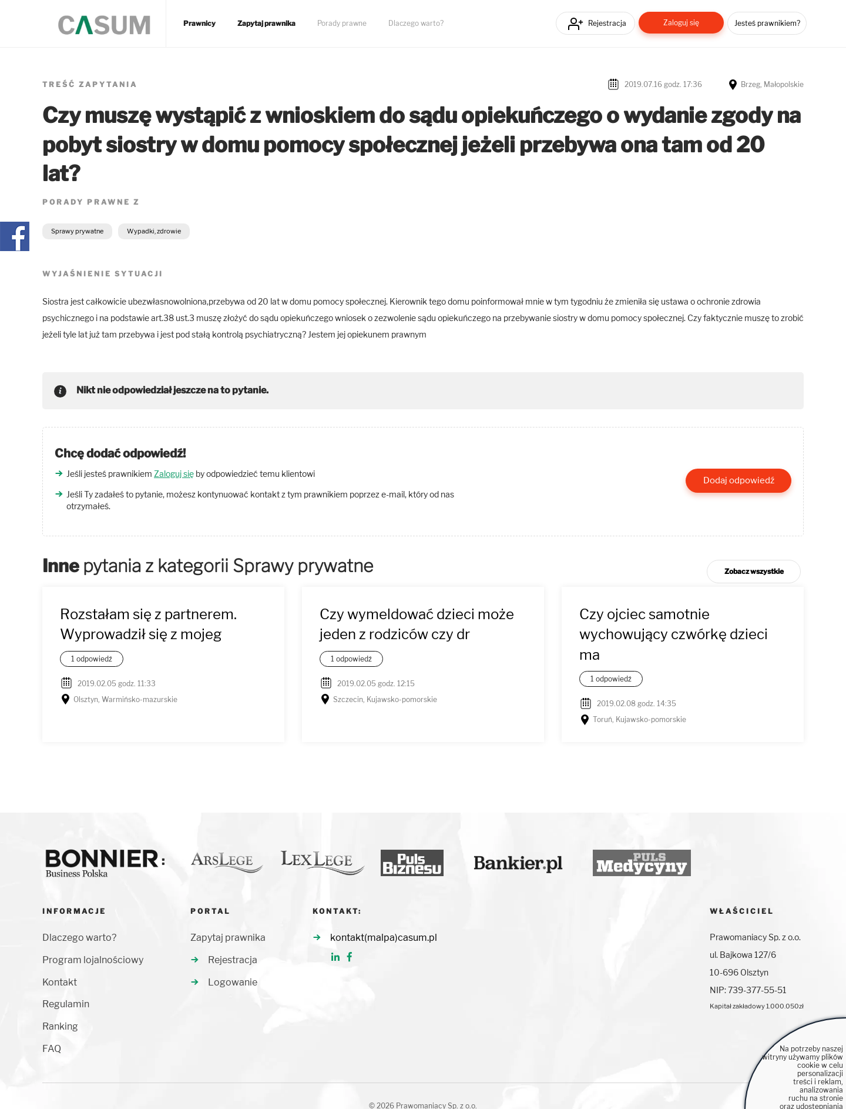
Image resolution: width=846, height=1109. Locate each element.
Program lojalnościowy (92, 960)
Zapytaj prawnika (266, 23)
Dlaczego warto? (416, 23)
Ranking (60, 1026)
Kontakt (59, 982)
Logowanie (232, 982)
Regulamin (65, 1004)
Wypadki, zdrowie (154, 231)
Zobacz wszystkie (754, 571)
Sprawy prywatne (77, 231)
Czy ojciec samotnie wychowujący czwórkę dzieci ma (673, 634)
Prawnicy (199, 23)
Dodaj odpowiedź (738, 480)
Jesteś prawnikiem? (767, 23)
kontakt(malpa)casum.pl (383, 937)
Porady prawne (342, 23)
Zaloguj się (681, 22)
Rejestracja (607, 23)
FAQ (51, 1048)
